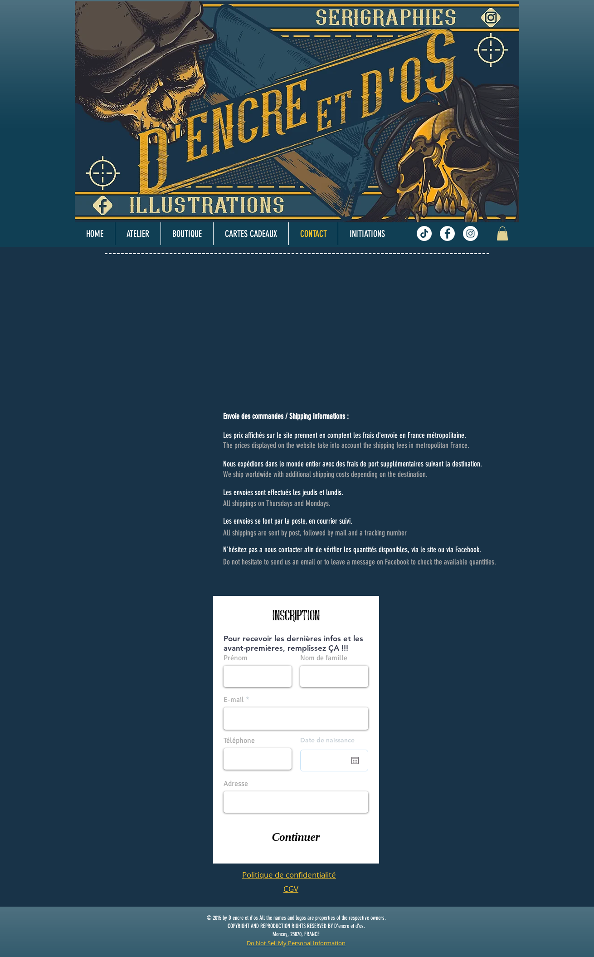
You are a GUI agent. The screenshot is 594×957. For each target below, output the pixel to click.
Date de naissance (327, 740)
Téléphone (239, 740)
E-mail (234, 699)
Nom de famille (323, 658)
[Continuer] (296, 837)
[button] (502, 233)
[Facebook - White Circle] (447, 233)
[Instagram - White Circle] (470, 233)
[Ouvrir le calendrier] (355, 760)
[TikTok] (424, 233)
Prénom (236, 658)
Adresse (236, 783)
